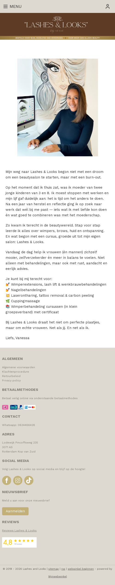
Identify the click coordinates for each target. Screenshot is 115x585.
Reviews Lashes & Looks (19, 530)
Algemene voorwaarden (18, 367)
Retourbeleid (11, 376)
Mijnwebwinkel (57, 576)
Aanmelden (15, 511)
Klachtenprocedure (15, 371)
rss (63, 568)
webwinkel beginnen (81, 568)
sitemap (53, 568)
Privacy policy (11, 380)
